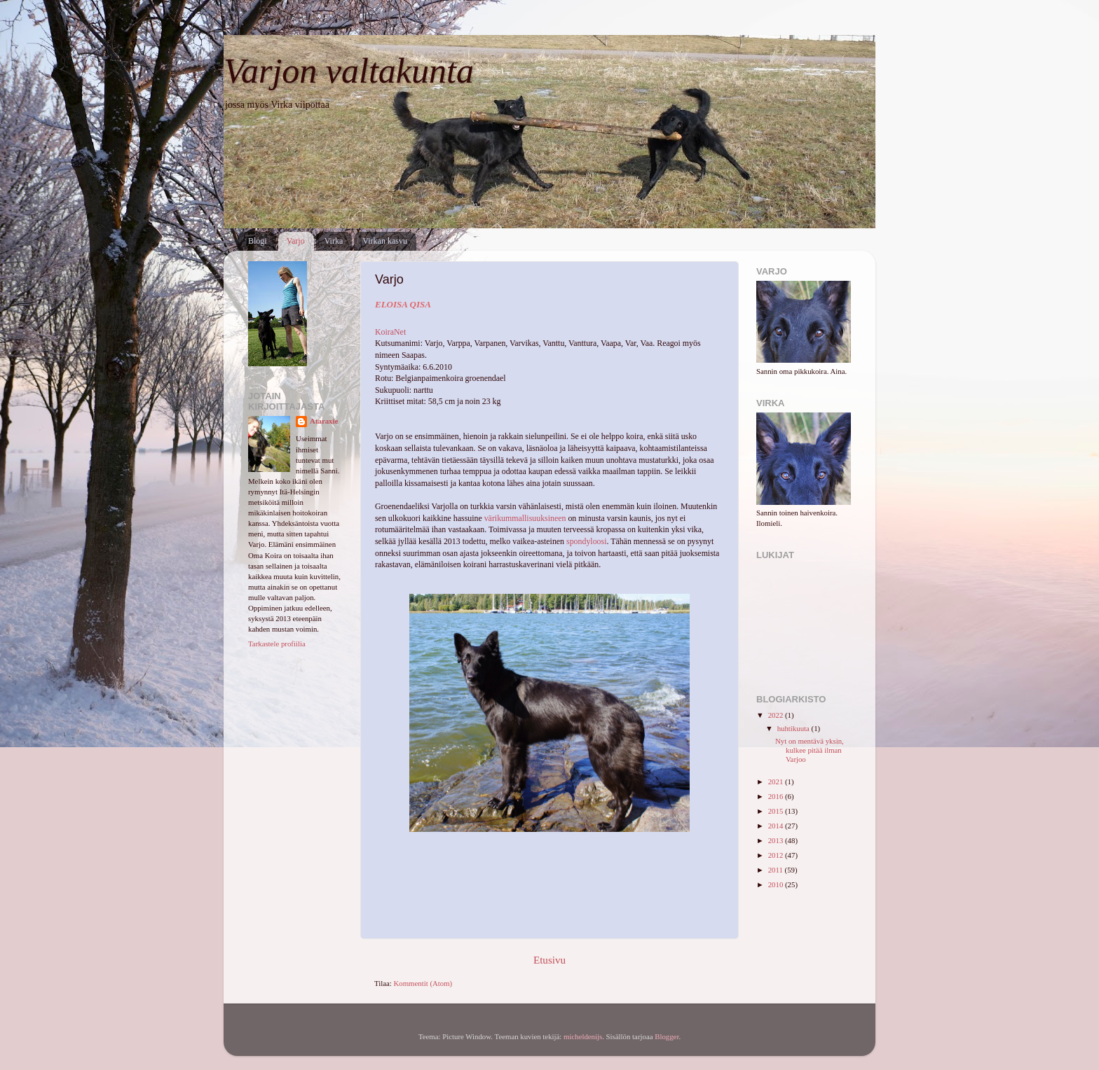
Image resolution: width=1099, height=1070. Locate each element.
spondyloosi (586, 541)
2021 (776, 781)
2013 (776, 840)
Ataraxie (324, 421)
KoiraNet (390, 332)
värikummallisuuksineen (525, 518)
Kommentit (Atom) (423, 983)
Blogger (666, 1036)
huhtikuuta (794, 728)
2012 (776, 855)
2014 (776, 825)
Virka (334, 241)
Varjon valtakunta (349, 70)
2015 (776, 811)
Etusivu (549, 960)
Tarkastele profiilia (277, 643)
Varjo (296, 241)
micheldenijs (583, 1036)
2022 (776, 715)
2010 (776, 884)
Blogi (257, 241)
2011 (776, 870)
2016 (776, 796)
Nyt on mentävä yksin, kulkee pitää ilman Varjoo (809, 750)
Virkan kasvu (384, 241)
